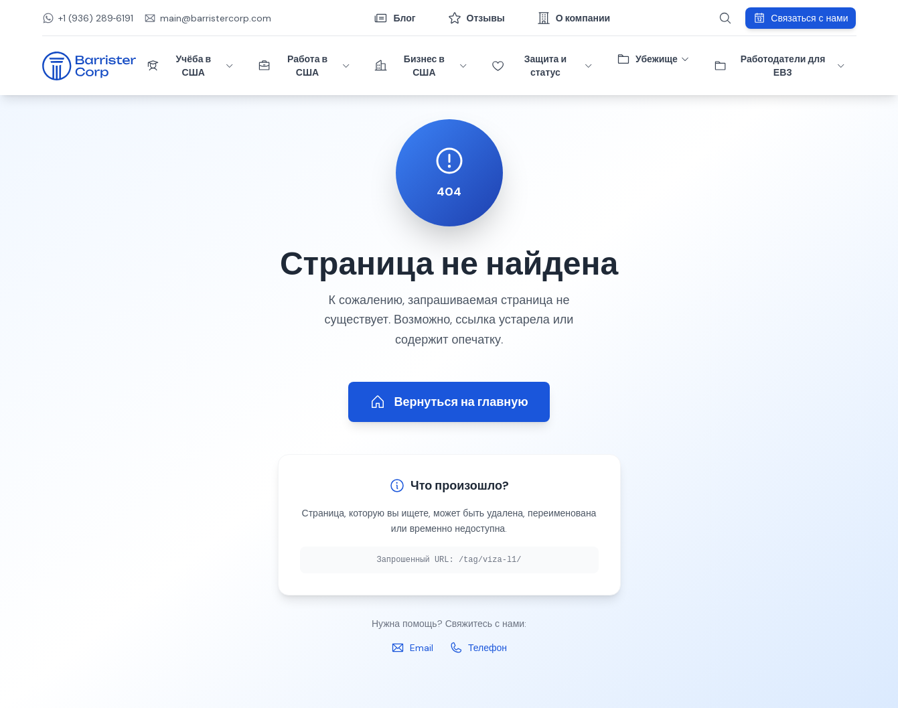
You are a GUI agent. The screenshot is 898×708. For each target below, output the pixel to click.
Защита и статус (542, 65)
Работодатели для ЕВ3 (780, 65)
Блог (394, 18)
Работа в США (304, 65)
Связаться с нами (800, 18)
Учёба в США (190, 65)
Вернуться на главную (449, 402)
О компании (573, 18)
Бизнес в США (420, 65)
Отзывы (476, 18)
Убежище (653, 59)
